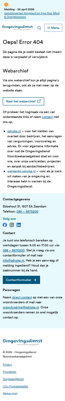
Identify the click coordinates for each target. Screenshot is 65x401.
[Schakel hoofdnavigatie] (53, 28)
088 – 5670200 (27, 211)
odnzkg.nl (14, 131)
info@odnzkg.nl (13, 260)
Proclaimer (9, 371)
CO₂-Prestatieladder (15, 386)
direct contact (22, 297)
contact (47, 117)
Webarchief (10, 393)
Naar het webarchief (25, 101)
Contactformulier (18, 280)
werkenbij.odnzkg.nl (21, 171)
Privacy (7, 364)
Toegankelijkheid (13, 379)
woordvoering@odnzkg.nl (21, 307)
